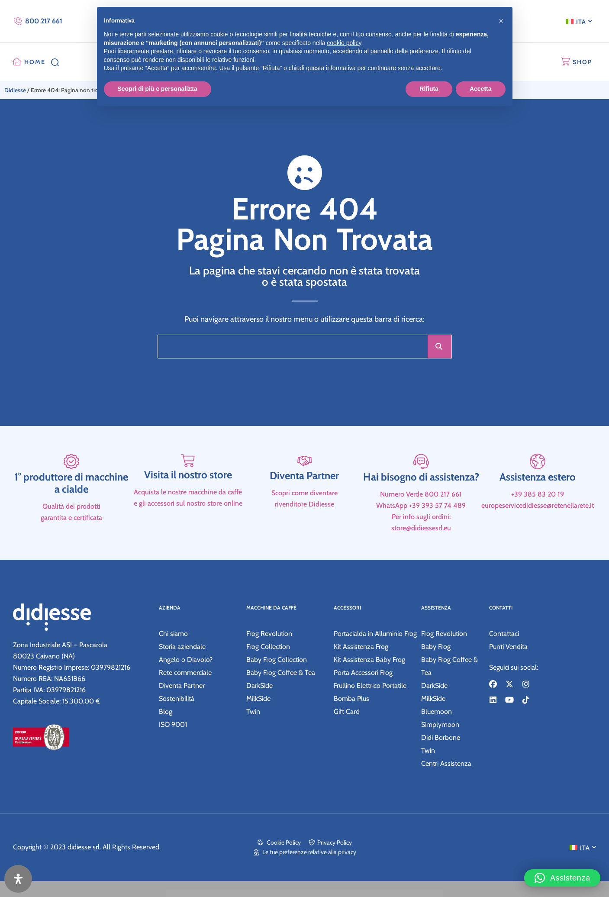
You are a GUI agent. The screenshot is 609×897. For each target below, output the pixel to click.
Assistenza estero (537, 520)
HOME (34, 62)
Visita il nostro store (188, 520)
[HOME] (17, 62)
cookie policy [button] (344, 42)
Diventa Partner (304, 520)
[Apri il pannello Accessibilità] (18, 879)
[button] (562, 871)
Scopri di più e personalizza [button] (157, 88)
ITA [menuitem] (581, 22)
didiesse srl (84, 863)
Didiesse (15, 90)
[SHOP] (565, 62)
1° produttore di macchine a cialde (71, 526)
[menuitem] (579, 21)
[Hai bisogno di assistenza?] (421, 497)
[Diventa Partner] (304, 497)
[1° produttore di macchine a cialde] (71, 497)
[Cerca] (439, 346)
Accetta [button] (481, 88)
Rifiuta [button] (428, 88)
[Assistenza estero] (537, 497)
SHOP (582, 62)
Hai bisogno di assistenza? (421, 520)
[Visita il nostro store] (188, 497)
